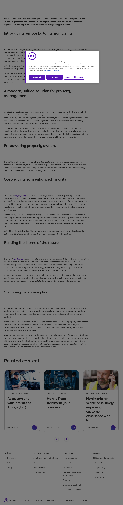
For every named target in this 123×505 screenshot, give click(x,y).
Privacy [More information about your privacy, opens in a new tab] (56, 70)
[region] (62, 67)
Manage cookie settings (74, 77)
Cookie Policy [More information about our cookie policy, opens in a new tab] (48, 70)
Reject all (54, 77)
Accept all (37, 77)
